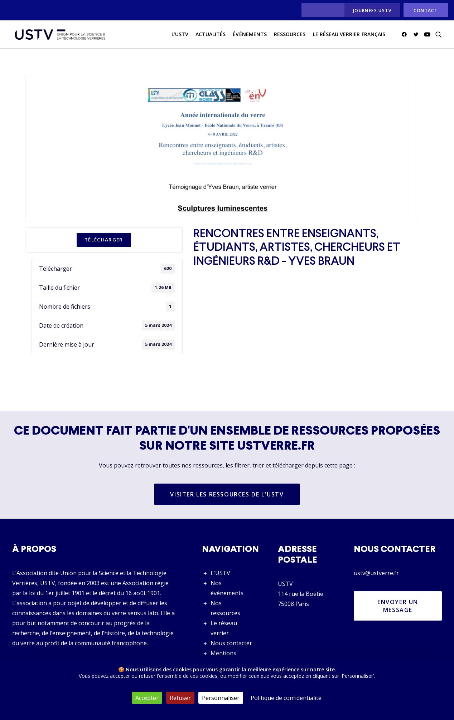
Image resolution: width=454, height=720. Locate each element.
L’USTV (180, 35)
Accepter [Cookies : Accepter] (147, 698)
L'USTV (220, 573)
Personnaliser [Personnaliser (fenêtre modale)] (221, 698)
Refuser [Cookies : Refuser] (180, 698)
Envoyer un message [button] (398, 606)
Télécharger (103, 240)
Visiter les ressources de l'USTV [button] (227, 495)
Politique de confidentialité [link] (286, 698)
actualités (210, 35)
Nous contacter (231, 643)
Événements (250, 35)
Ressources (290, 35)
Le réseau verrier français (349, 35)
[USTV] (59, 35)
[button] (405, 35)
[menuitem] (320, 10)
